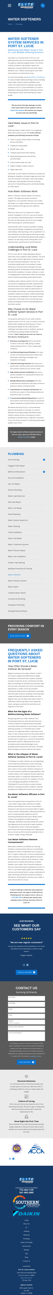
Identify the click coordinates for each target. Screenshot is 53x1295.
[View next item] (27, 965)
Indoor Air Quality (26, 1242)
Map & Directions (26, 1278)
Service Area (26, 1246)
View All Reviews (26, 972)
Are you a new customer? (16, 1027)
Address (11, 1021)
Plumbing (26, 1239)
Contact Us (26, 1261)
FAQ (26, 1254)
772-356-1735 (26, 1189)
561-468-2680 (26, 1192)
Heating (26, 1231)
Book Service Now (19, 636)
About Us (26, 1224)
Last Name (12, 1003)
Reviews (26, 1250)
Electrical (26, 1235)
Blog (26, 1257)
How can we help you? (15, 1033)
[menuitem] (25, 460)
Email (10, 1015)
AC (26, 1227)
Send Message (26, 1062)
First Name (12, 997)
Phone (11, 1009)
